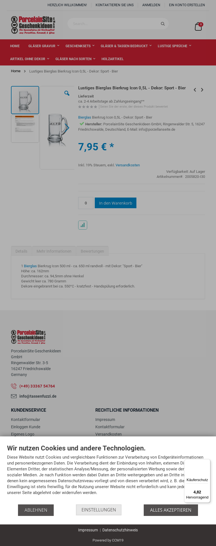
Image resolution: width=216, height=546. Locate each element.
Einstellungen (99, 510)
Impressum (88, 530)
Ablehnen (35, 510)
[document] (108, 474)
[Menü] (207, 462)
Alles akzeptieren (171, 510)
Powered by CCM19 (108, 540)
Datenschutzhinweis (120, 530)
